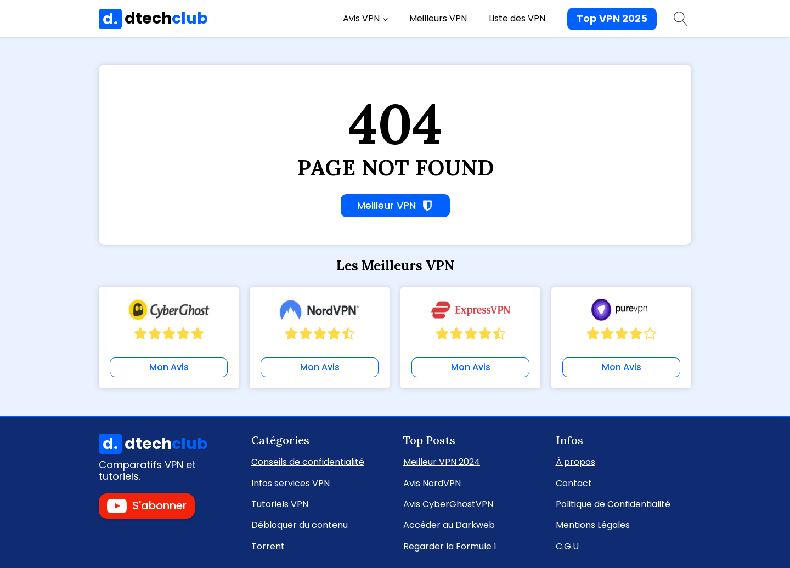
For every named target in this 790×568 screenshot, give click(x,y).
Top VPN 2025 (612, 18)
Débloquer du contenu (299, 524)
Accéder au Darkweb (449, 524)
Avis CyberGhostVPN (448, 503)
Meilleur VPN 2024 (441, 461)
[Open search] (680, 18)
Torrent (268, 546)
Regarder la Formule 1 (449, 546)
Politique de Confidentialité (613, 503)
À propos (575, 461)
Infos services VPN (290, 483)
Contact (574, 483)
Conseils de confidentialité (307, 461)
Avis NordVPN (432, 483)
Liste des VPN (517, 18)
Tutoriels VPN (279, 503)
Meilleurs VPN (438, 18)
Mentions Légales (593, 524)
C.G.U (567, 546)
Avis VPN (361, 18)
